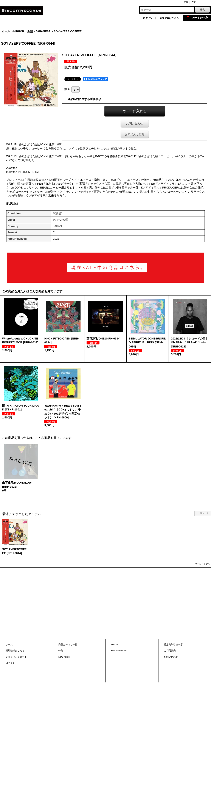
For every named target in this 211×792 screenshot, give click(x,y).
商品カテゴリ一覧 (67, 644)
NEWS (114, 644)
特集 (60, 650)
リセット (204, 513)
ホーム (9, 644)
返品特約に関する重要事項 (84, 99)
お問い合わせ (134, 123)
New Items (64, 656)
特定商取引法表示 (173, 644)
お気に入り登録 (134, 134)
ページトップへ (202, 564)
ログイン (147, 18)
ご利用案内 (170, 650)
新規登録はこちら (169, 18)
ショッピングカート (16, 656)
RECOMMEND (119, 650)
